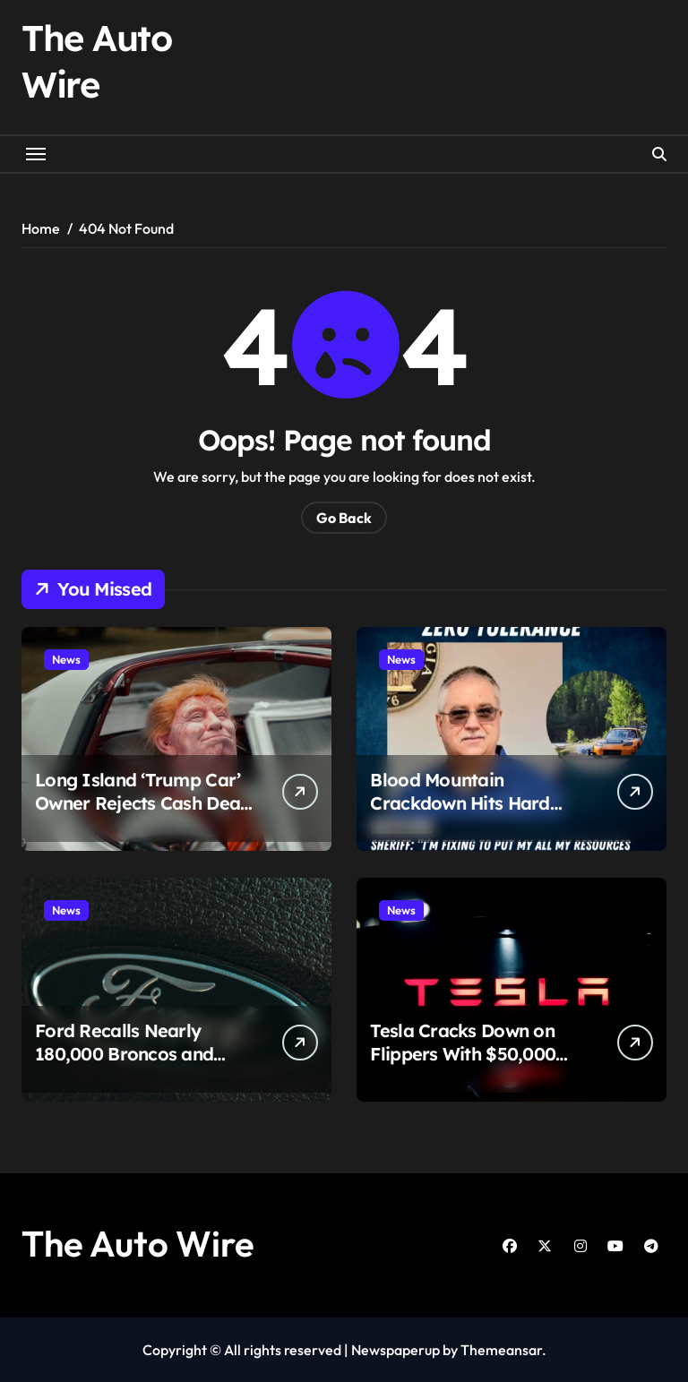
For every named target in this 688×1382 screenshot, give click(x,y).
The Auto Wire (138, 1243)
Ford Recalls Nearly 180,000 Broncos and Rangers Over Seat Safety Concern (144, 1065)
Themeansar (501, 1350)
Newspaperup (395, 1350)
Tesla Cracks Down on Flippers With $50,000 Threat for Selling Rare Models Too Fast (466, 1065)
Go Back (344, 518)
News (66, 659)
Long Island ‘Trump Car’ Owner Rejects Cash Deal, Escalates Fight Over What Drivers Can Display (143, 814)
